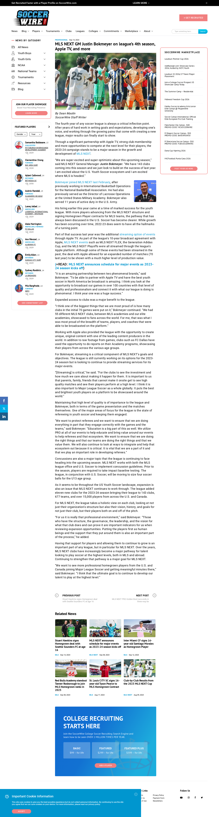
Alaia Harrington (33, 223)
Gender (20, 134)
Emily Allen (31, 254)
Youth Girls (21, 59)
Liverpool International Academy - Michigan (36, 213)
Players (36, 31)
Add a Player (105, 765)
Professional (61, 40)
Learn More (31, 113)
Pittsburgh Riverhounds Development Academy (36, 149)
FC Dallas (29, 229)
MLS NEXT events (76, 242)
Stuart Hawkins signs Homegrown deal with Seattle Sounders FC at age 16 (70, 645)
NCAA (18, 65)
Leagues (80, 31)
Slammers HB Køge (34, 196)
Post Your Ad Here (184, 169)
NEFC (27, 291)
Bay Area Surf (31, 165)
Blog (24, 31)
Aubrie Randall (32, 190)
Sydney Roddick (33, 270)
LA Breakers (30, 276)
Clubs (69, 31)
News (15, 31)
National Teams (24, 71)
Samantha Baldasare (35, 142)
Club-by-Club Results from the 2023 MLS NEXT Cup (139, 682)
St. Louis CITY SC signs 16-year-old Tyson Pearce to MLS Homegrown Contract (104, 684)
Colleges (93, 31)
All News (20, 47)
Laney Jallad (31, 206)
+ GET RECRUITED (193, 17)
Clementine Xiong (34, 160)
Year (33, 134)
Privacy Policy (158, 795)
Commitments (111, 31)
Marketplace (131, 31)
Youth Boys (21, 53)
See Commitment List (32, 303)
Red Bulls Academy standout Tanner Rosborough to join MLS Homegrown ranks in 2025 (71, 685)
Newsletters (158, 801)
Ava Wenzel (31, 239)
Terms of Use (141, 801)
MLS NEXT (83, 153)
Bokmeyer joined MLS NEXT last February (82, 182)
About (147, 31)
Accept (21, 811)
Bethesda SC (31, 181)
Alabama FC (30, 245)
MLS (57, 655)
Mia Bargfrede (32, 285)
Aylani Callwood (33, 175)
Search (203, 31)
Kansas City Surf (33, 260)
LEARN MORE (140, 3)
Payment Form (158, 798)
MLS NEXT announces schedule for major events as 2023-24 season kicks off (104, 266)
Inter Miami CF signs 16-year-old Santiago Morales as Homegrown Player (139, 644)
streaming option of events (137, 234)
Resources (21, 83)
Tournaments (53, 31)
